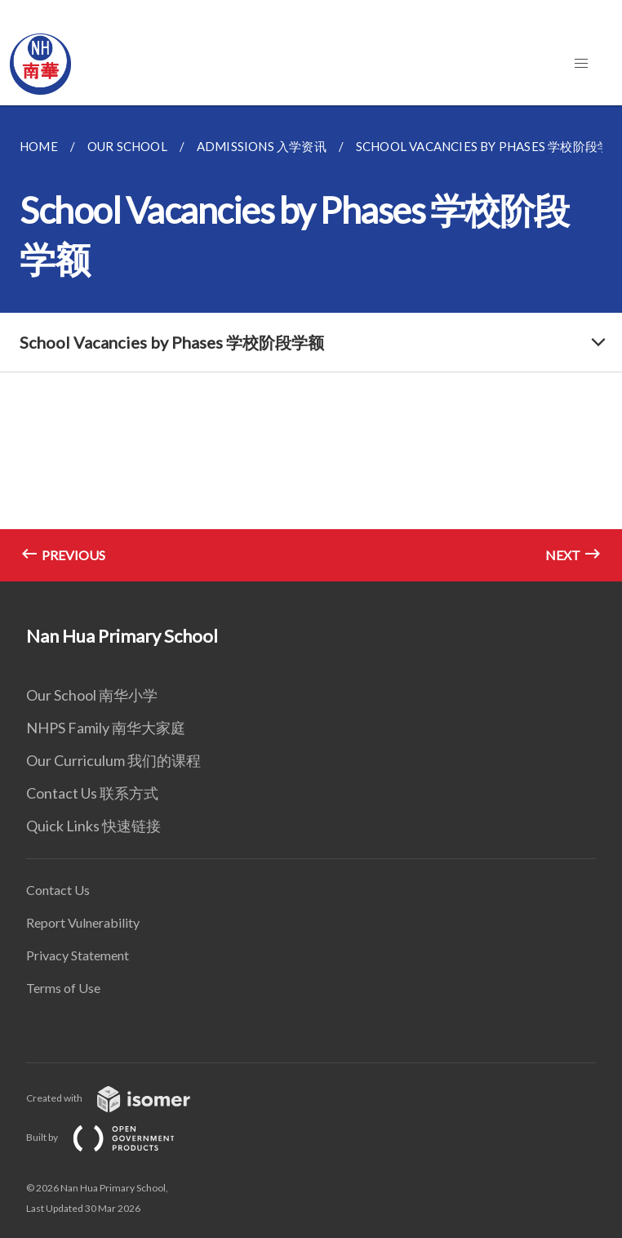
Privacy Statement (77, 955)
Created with (121, 1098)
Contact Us (58, 889)
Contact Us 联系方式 (92, 793)
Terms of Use (63, 987)
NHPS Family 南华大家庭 (105, 728)
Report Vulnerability (83, 922)
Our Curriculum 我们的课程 (113, 760)
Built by (113, 1137)
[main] (311, 343)
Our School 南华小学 (92, 695)
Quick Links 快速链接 (93, 826)
